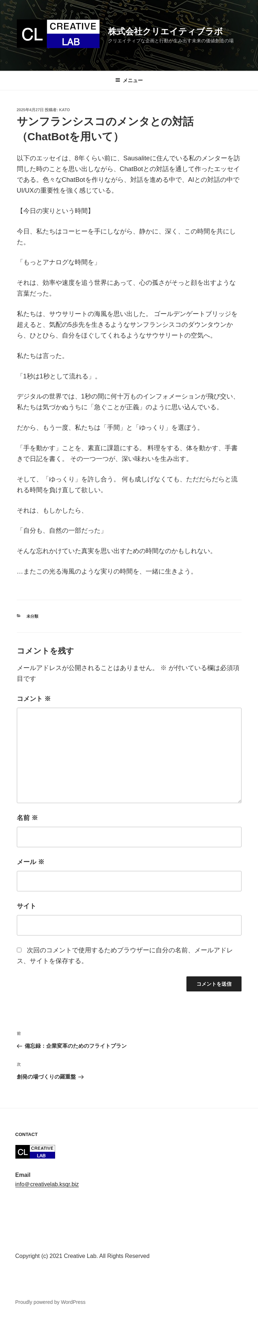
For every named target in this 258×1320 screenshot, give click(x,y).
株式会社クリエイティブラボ (165, 31)
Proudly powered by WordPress (50, 1302)
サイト (26, 906)
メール (30, 862)
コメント (34, 698)
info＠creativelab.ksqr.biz (47, 1184)
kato (64, 110)
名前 (27, 817)
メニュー (129, 80)
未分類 (32, 616)
